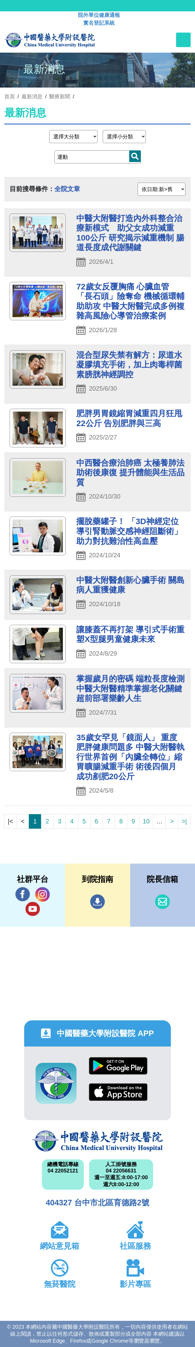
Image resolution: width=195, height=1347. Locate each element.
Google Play (118, 1066)
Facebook (22, 894)
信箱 (162, 901)
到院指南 (97, 901)
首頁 (9, 96)
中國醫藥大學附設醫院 (97, 1141)
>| (184, 821)
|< (10, 821)
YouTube (32, 909)
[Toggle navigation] (183, 40)
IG (42, 894)
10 (146, 821)
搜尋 (135, 156)
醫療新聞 (59, 96)
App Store (118, 1092)
